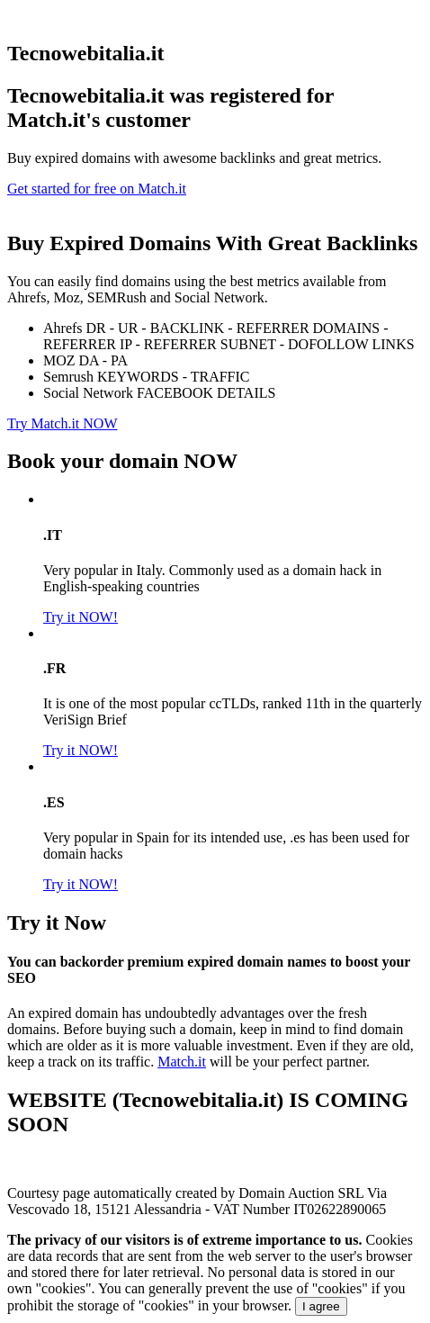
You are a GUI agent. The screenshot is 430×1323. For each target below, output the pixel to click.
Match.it (181, 1061)
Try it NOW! (80, 617)
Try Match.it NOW (62, 423)
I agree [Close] (321, 1306)
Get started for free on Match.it (96, 188)
